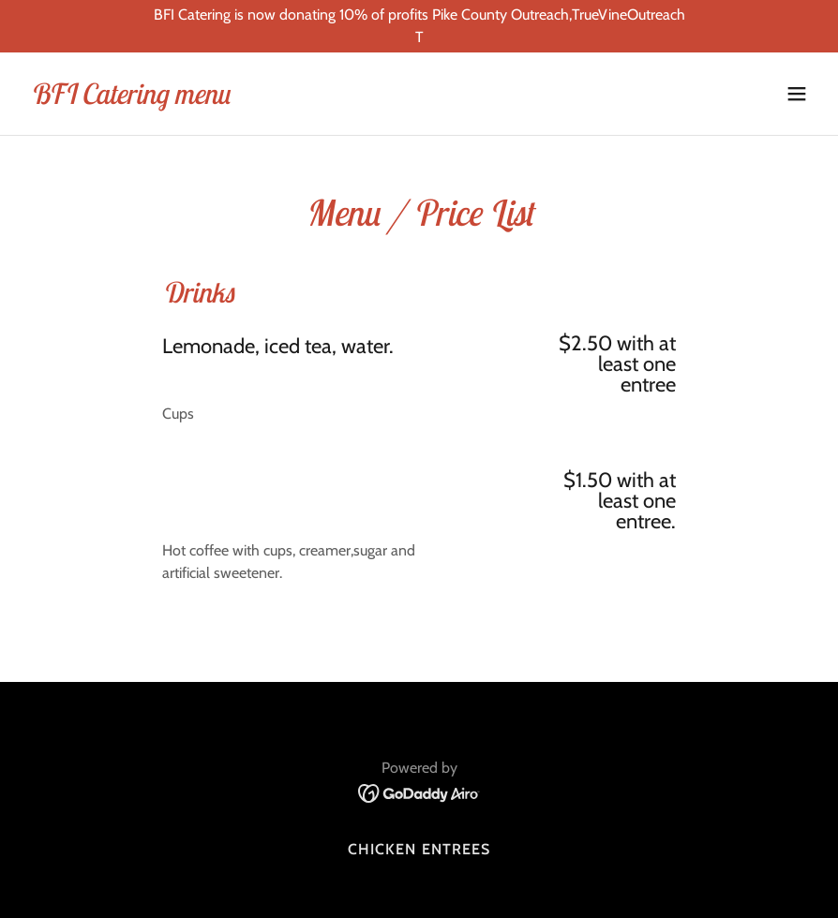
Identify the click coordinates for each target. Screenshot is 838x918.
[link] (130, 99)
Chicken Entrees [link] (418, 849)
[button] (797, 93)
